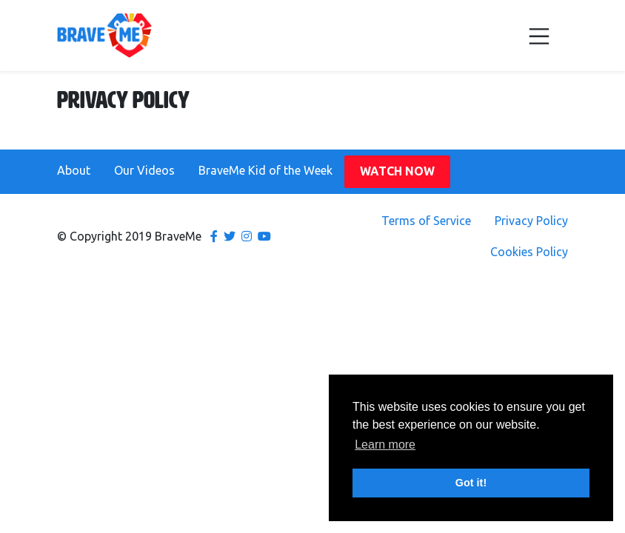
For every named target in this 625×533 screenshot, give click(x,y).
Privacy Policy (531, 220)
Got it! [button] (471, 483)
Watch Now (397, 171)
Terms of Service (426, 220)
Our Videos (144, 170)
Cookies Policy (529, 251)
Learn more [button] (385, 444)
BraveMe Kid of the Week (265, 170)
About (73, 170)
